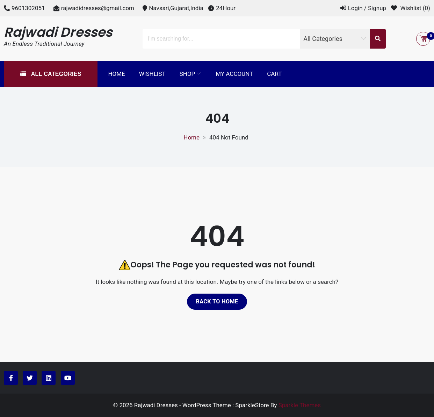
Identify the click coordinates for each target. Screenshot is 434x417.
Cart (274, 73)
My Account (234, 73)
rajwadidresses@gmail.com (97, 8)
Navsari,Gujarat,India (176, 8)
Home (116, 73)
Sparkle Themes (300, 405)
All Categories (55, 74)
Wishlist (152, 73)
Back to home (217, 301)
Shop (187, 73)
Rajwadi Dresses (58, 32)
